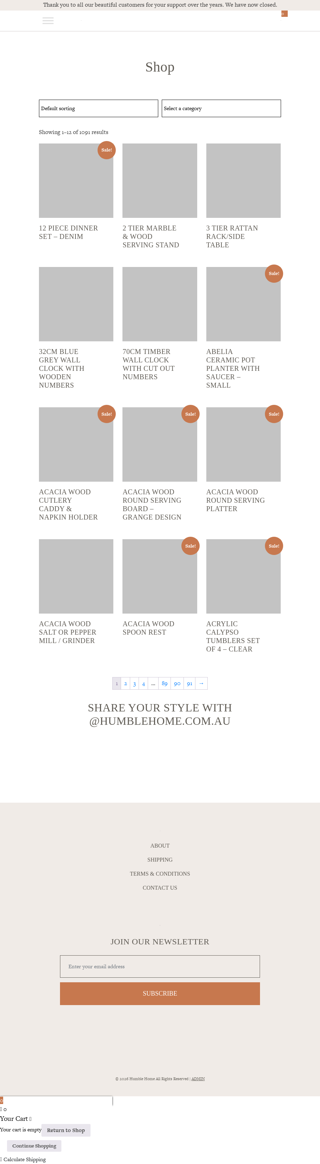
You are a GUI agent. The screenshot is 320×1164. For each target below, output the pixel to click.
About (159, 846)
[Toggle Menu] (48, 20)
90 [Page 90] (177, 683)
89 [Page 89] (165, 683)
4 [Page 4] (143, 683)
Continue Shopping (34, 1145)
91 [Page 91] (189, 683)
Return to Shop (66, 1130)
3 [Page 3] (134, 683)
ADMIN (198, 1079)
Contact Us (160, 888)
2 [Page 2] (125, 683)
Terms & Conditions (160, 874)
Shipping (160, 860)
